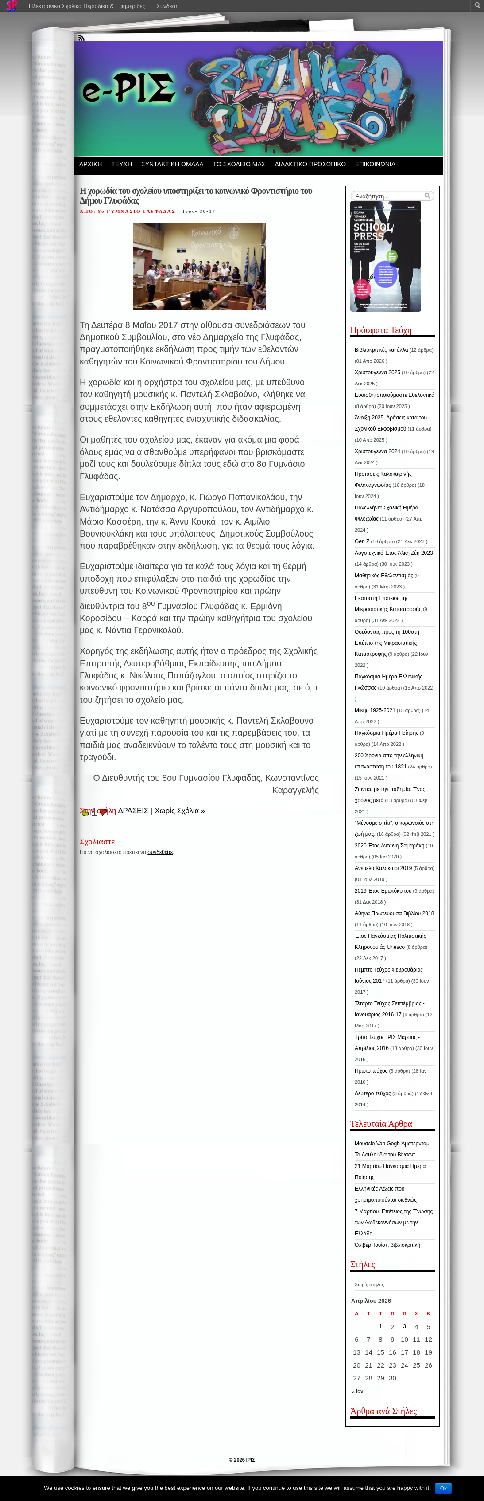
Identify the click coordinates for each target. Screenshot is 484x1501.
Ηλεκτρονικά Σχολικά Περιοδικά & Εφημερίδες (87, 6)
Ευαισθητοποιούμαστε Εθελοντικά (394, 395)
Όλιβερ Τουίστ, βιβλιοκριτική (387, 1245)
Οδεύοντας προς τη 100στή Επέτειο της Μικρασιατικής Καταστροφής (387, 643)
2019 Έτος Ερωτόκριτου (383, 891)
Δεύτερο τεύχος (373, 1093)
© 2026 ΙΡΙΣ (242, 1459)
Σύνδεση (168, 6)
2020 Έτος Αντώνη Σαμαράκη (390, 846)
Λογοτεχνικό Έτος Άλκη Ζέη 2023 (394, 553)
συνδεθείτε (160, 852)
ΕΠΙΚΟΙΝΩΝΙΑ (375, 164)
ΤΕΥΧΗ (121, 164)
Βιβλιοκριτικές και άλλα (381, 350)
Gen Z (362, 541)
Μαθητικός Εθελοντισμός (384, 575)
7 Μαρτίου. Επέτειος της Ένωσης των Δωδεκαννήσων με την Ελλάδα (394, 1222)
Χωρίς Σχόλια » (180, 811)
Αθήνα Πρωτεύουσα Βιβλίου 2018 (394, 913)
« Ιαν (357, 1391)
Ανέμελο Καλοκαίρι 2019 (383, 868)
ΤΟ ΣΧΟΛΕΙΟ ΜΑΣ (239, 164)
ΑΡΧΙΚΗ (90, 164)
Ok (443, 1488)
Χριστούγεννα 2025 (377, 372)
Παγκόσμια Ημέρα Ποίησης (386, 733)
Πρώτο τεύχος (371, 1071)
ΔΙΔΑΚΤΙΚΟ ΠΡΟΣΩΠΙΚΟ (310, 164)
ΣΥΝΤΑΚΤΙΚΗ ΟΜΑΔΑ (172, 164)
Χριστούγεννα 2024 (377, 451)
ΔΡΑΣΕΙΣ (133, 811)
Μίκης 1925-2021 (375, 710)
